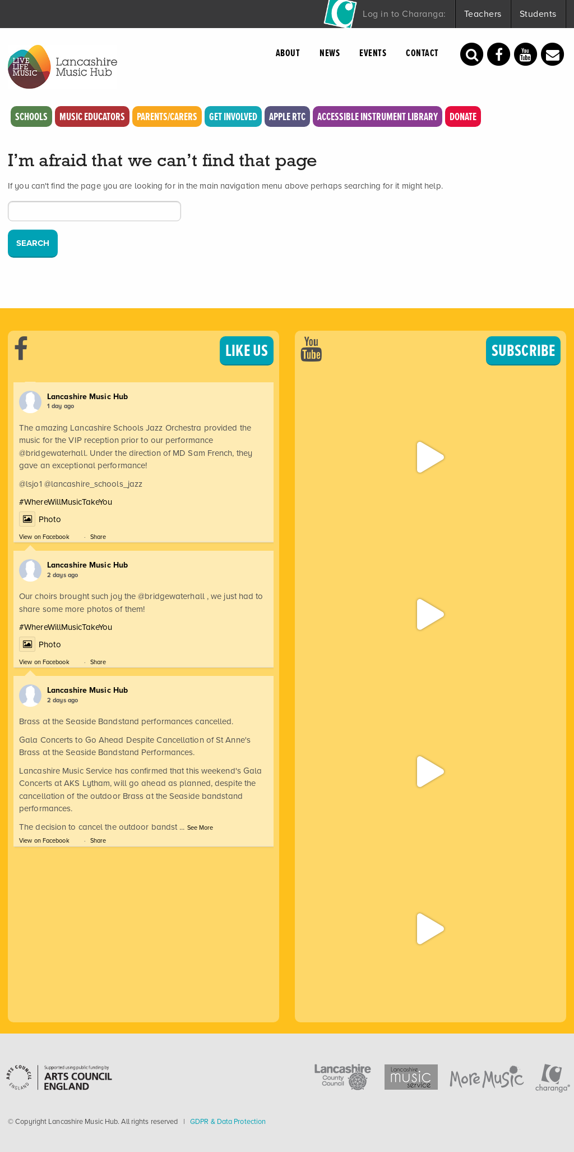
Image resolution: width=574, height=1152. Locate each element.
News (330, 52)
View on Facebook (44, 536)
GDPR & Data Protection (228, 1121)
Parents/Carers (167, 116)
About (288, 52)
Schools (31, 116)
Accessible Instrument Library (377, 116)
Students (538, 13)
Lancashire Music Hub (87, 397)
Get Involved (233, 116)
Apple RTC (287, 116)
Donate (463, 116)
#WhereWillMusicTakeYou (65, 502)
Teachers (483, 13)
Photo (40, 519)
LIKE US (246, 350)
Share (98, 536)
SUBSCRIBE (523, 350)
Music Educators (92, 116)
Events (372, 52)
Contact (422, 52)
